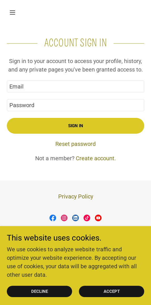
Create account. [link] (96, 158)
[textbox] (75, 86)
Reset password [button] (75, 143)
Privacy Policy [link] (75, 196)
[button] (17, 12)
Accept (112, 291)
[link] (52, 218)
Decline (39, 291)
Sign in (75, 125)
